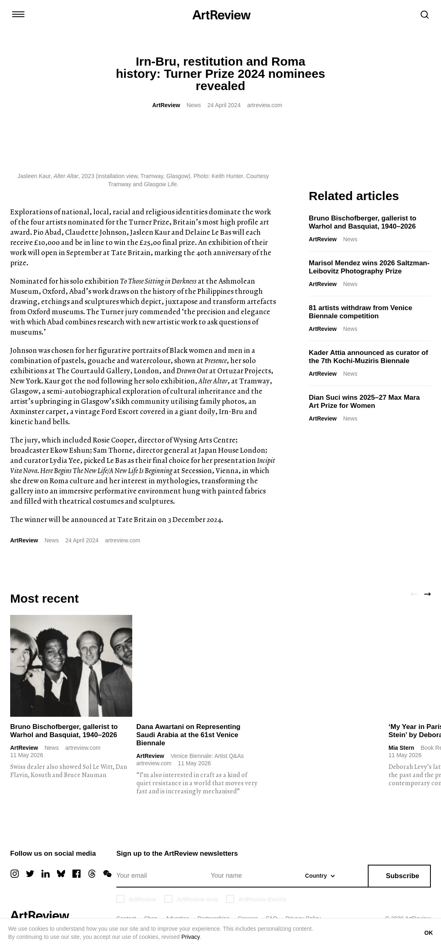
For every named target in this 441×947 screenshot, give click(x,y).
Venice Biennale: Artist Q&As (207, 756)
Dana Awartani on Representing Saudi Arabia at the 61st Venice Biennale (188, 735)
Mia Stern (401, 747)
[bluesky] (61, 873)
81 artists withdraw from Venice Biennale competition (360, 312)
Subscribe (402, 876)
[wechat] (107, 873)
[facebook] (76, 873)
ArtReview (166, 105)
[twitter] (30, 873)
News (194, 105)
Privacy (190, 937)
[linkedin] (45, 873)
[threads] (92, 873)
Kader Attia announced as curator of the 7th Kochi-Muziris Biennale (368, 357)
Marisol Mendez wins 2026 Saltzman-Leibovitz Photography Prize (369, 267)
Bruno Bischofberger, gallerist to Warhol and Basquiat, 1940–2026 (363, 222)
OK (428, 932)
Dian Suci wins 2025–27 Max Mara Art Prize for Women (364, 402)
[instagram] (14, 873)
